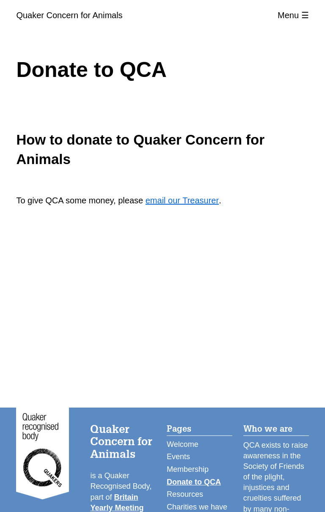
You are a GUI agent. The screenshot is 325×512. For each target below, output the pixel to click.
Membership (188, 469)
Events (178, 456)
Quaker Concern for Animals (69, 15)
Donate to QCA (194, 482)
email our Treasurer (182, 200)
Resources (185, 494)
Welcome (182, 444)
